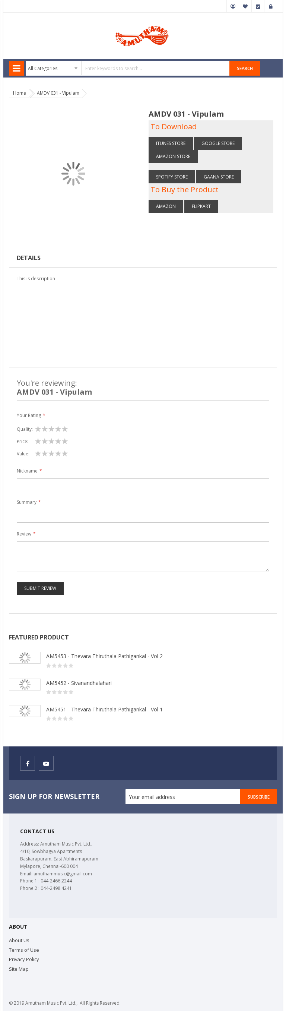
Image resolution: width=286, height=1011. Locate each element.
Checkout (258, 6)
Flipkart (201, 206)
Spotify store (172, 177)
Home (19, 93)
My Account (232, 6)
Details (29, 258)
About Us (19, 940)
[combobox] (128, 68)
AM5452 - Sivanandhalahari (79, 682)
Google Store (218, 143)
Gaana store (219, 177)
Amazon (166, 206)
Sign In (270, 6)
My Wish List (245, 6)
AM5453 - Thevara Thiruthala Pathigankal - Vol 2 (104, 656)
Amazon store (173, 156)
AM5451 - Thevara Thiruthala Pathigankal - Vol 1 (104, 709)
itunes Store (170, 143)
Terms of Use (24, 950)
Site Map (19, 969)
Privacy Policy (24, 959)
